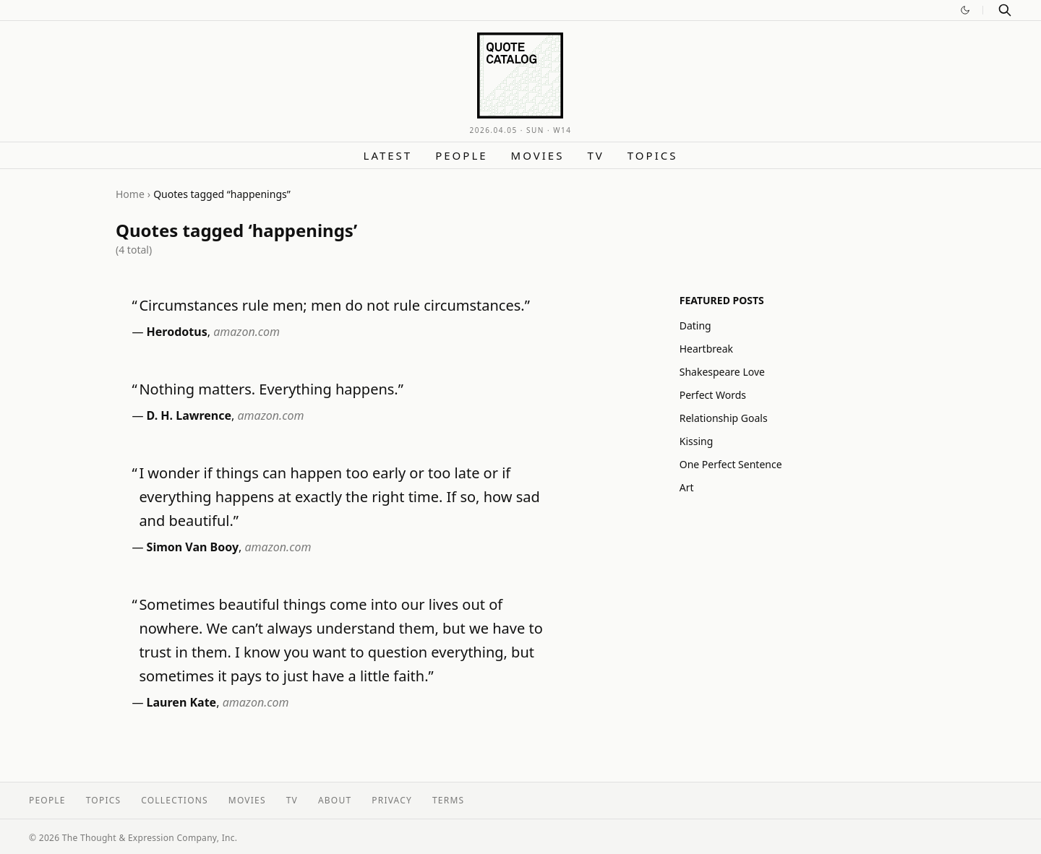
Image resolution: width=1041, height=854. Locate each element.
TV (595, 155)
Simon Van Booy (193, 547)
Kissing (697, 441)
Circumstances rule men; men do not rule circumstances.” (334, 305)
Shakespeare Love (722, 372)
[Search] (1005, 10)
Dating (695, 325)
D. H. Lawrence (189, 415)
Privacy (392, 800)
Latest (388, 155)
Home (130, 194)
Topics (652, 155)
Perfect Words (713, 395)
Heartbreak (706, 348)
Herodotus (177, 332)
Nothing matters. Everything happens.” (271, 389)
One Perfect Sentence (731, 464)
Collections (174, 800)
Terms (448, 800)
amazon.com (246, 332)
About (334, 800)
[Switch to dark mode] (965, 10)
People (461, 155)
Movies (538, 155)
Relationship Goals (724, 418)
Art (687, 487)
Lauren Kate (182, 702)
